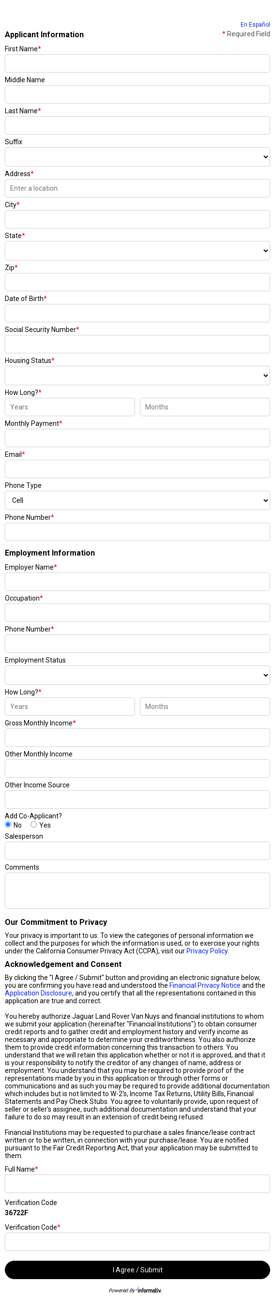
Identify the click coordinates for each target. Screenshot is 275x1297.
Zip (11, 267)
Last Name (23, 111)
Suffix (13, 142)
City (12, 205)
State (15, 236)
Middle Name (25, 80)
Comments (22, 867)
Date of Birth (26, 298)
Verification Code (31, 1203)
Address (19, 174)
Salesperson (24, 836)
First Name (23, 49)
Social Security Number (42, 329)
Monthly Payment (33, 423)
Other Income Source (37, 785)
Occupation (24, 598)
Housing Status (30, 360)
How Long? (23, 392)
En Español (255, 24)
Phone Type (23, 485)
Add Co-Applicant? (33, 816)
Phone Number (29, 517)
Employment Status (35, 660)
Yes (45, 825)
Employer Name (31, 567)
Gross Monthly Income (40, 723)
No (18, 825)
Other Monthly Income (39, 754)
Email (15, 454)
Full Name (21, 1169)
